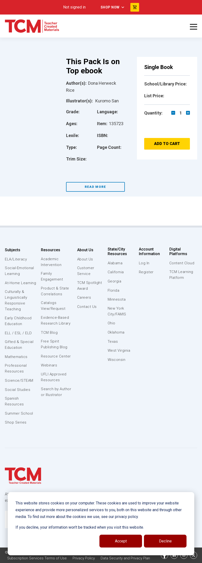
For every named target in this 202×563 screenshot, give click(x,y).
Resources (50, 250)
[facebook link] (164, 555)
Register (146, 272)
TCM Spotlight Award (89, 286)
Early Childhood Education (18, 321)
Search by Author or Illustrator (56, 392)
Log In (144, 263)
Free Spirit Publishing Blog (54, 344)
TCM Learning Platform (181, 275)
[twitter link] (193, 555)
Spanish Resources (14, 401)
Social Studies (17, 390)
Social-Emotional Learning (19, 271)
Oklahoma (116, 332)
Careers (84, 297)
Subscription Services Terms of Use (37, 558)
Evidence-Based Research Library (55, 320)
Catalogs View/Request (53, 306)
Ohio (111, 323)
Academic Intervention (51, 262)
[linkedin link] (174, 555)
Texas (113, 341)
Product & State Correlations (55, 291)
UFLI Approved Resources (54, 377)
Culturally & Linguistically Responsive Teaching (16, 300)
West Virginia (119, 350)
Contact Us (87, 306)
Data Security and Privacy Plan (125, 558)
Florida (114, 290)
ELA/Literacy (16, 259)
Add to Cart (167, 143)
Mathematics (16, 357)
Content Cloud (182, 263)
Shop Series (16, 422)
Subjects (12, 250)
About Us (85, 250)
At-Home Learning (20, 283)
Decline (165, 541)
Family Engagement (52, 276)
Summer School (19, 413)
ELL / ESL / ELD (18, 333)
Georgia (114, 281)
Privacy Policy (84, 558)
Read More (95, 187)
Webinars (49, 365)
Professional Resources (16, 368)
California (116, 272)
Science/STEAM (19, 380)
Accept (121, 541)
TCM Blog (49, 332)
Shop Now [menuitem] (110, 7)
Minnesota (117, 299)
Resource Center (56, 356)
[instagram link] (183, 555)
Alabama (115, 263)
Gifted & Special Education (19, 345)
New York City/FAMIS (117, 311)
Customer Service (85, 271)
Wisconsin (117, 360)
